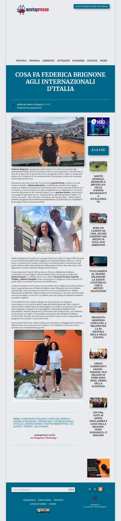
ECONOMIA (78, 61)
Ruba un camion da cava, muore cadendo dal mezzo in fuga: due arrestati (98, 236)
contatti (52, 504)
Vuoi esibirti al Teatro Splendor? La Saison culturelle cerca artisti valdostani (98, 281)
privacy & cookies (38, 504)
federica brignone (24, 442)
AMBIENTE (48, 61)
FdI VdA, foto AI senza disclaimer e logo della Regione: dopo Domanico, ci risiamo (98, 424)
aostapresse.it (29, 500)
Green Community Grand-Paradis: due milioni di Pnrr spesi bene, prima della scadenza (98, 375)
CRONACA (34, 61)
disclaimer (58, 500)
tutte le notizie (44, 500)
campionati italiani (33, 440)
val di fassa (41, 447)
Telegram (38, 459)
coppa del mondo (58, 440)
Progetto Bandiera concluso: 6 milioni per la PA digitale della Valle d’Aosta (98, 327)
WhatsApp (51, 459)
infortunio (45, 442)
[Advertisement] (60, 33)
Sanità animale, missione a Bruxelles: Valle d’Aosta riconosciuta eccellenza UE (98, 189)
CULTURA (92, 61)
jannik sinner (33, 445)
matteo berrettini (56, 445)
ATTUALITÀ (63, 61)
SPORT (103, 61)
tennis (28, 447)
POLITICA (21, 61)
